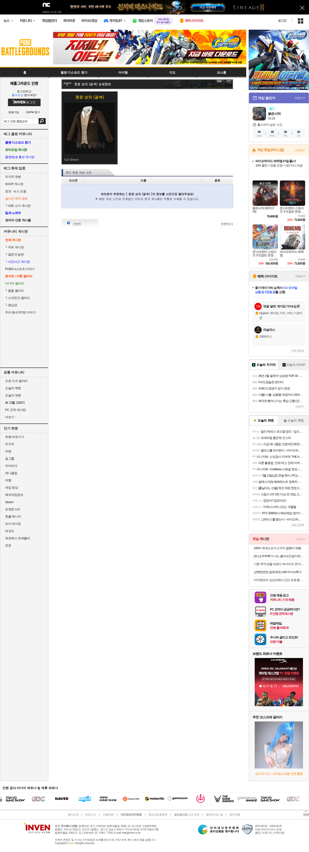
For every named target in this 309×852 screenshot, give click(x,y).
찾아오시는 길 (214, 814)
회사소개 (73, 814)
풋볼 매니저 (13, 516)
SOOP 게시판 (14, 184)
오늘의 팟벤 (13, 395)
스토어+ (300, 150)
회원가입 (13, 112)
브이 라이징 (13, 523)
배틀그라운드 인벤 (24, 83)
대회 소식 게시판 (18, 205)
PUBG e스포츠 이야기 (20, 268)
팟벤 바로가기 (14, 436)
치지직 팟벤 (13, 176)
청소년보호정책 (157, 814)
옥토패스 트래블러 (17, 538)
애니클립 (11, 473)
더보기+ (300, 98)
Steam (9, 502)
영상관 (11, 305)
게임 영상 (11, 487)
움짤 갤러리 (14, 290)
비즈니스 (90, 814)
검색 (42, 121)
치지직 (9, 444)
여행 (8, 480)
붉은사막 (274, 114)
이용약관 (108, 814)
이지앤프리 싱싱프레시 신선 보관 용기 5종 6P (279, 580)
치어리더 (11, 465)
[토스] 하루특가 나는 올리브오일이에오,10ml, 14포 (279, 556)
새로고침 (296, 350)
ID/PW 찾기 (33, 112)
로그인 (282, 21)
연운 (8, 545)
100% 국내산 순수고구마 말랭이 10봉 (277, 548)
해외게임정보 (14, 494)
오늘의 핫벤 (13, 388)
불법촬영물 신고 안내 (186, 814)
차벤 (8, 451)
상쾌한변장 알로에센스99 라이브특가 (278, 572)
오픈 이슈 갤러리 (16, 380)
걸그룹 (9, 458)
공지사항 (234, 814)
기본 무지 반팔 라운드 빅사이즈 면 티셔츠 (279, 564)
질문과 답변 (14, 254)
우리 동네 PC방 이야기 (20, 312)
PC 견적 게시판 (15, 409)
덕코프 (9, 531)
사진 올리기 (220, 213)
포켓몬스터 (12, 509)
